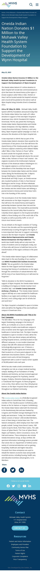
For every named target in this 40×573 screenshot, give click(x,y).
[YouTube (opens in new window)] (24, 486)
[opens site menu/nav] (37, 5)
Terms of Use (20, 550)
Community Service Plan (20, 547)
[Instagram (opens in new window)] (18, 486)
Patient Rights (20, 553)
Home (3, 12)
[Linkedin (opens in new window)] (29, 486)
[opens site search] (31, 5)
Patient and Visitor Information (20, 541)
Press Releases (11, 12)
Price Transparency (20, 559)
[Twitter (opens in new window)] (13, 486)
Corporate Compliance (20, 556)
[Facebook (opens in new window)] (8, 486)
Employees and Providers (20, 544)
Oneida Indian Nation (12, 398)
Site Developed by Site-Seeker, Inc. (20, 568)
